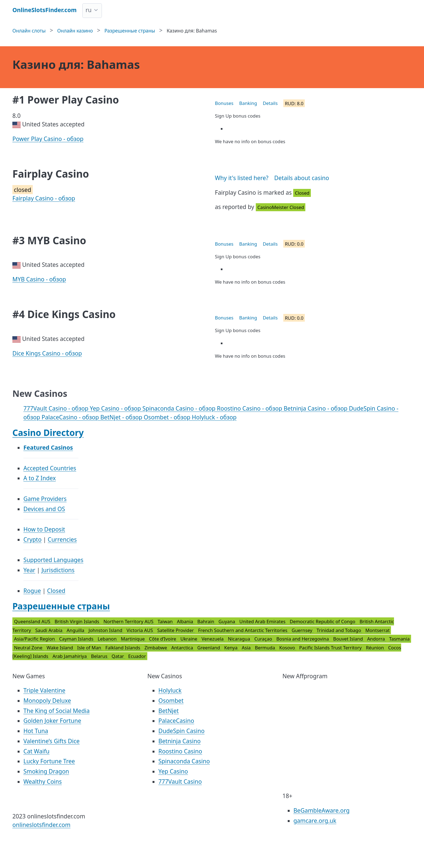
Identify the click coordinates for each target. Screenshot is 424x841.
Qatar (118, 656)
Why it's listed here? (241, 178)
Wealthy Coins (42, 781)
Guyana (228, 621)
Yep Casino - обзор (116, 408)
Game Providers (45, 499)
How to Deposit (44, 529)
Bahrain (206, 621)
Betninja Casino (179, 741)
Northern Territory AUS (129, 621)
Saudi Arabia (49, 630)
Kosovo (287, 647)
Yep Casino (173, 771)
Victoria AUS (140, 630)
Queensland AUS (32, 621)
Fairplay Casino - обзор (43, 198)
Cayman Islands (77, 639)
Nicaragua (239, 639)
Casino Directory (48, 432)
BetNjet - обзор (122, 417)
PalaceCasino (176, 721)
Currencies (62, 539)
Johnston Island (106, 630)
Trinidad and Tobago (339, 630)
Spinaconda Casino (184, 761)
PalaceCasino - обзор (71, 417)
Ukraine (189, 639)
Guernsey (302, 630)
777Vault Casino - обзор (56, 408)
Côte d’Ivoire (163, 639)
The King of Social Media (56, 711)
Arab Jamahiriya (70, 656)
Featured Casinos (48, 447)
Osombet (170, 700)
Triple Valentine (44, 690)
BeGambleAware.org (321, 810)
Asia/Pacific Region (35, 639)
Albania (185, 621)
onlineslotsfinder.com (41, 825)
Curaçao (263, 639)
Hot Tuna (35, 731)
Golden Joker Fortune (52, 721)
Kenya (231, 647)
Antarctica (182, 647)
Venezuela (213, 639)
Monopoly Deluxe (47, 700)
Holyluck (169, 690)
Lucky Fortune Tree (49, 761)
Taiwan (165, 621)
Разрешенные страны (61, 606)
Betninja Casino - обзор (316, 408)
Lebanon (108, 639)
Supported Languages (53, 560)
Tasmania (399, 639)
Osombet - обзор (168, 417)
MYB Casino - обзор (39, 279)
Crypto (32, 539)
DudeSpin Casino (181, 731)
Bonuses (224, 103)
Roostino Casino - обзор (250, 408)
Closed (56, 591)
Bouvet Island (348, 639)
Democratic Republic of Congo (323, 621)
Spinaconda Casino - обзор (179, 408)
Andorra (376, 639)
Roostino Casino (180, 751)
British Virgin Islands (77, 621)
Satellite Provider (176, 630)
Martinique (133, 639)
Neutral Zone (29, 647)
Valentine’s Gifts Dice (51, 741)
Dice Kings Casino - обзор (47, 353)
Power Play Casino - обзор (47, 139)
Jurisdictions (58, 570)
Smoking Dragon (46, 771)
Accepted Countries (49, 468)
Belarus (99, 656)
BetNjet (168, 711)
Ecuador (137, 656)
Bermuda (265, 647)
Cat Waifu (36, 751)
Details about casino (301, 178)
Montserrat (377, 630)
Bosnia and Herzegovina (303, 639)
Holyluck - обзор (214, 417)
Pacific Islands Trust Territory (331, 647)
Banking (248, 103)
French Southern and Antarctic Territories (243, 630)
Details (270, 103)
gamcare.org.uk (314, 820)
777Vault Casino (180, 781)
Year (29, 570)
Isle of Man (89, 647)
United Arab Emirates (263, 621)
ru (89, 10)
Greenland (209, 647)
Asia (247, 647)
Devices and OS (44, 509)
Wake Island (60, 647)
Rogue (32, 591)
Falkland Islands (123, 647)
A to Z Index (39, 478)
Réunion (375, 647)
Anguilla (76, 630)
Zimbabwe (156, 647)
